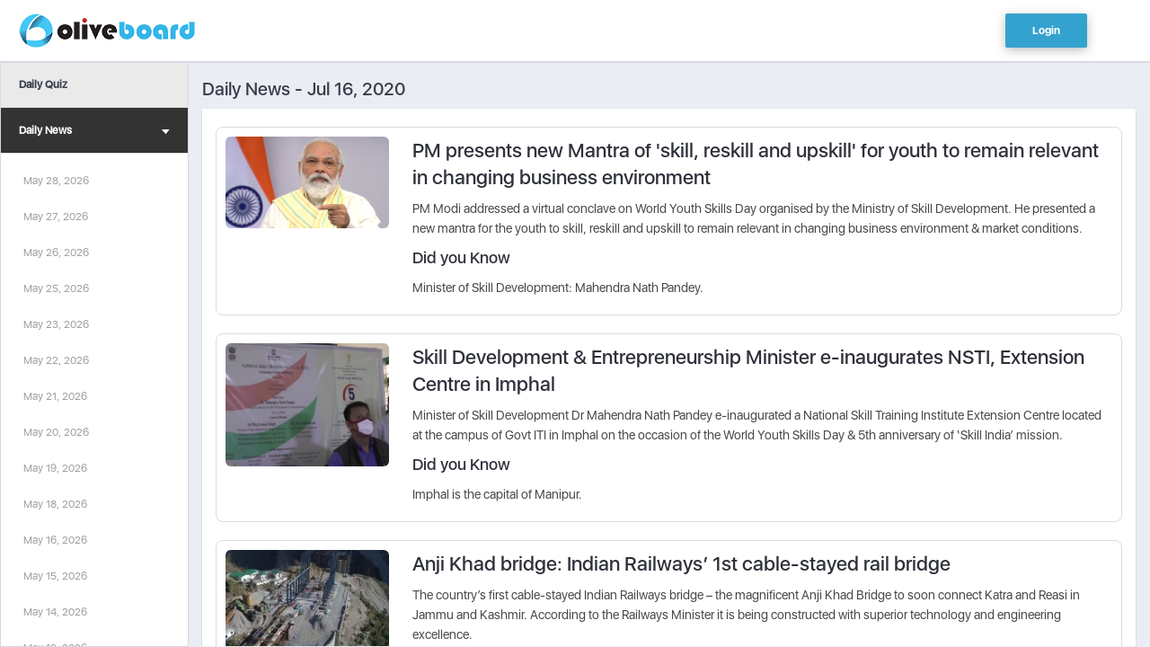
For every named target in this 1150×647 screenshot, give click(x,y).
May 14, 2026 (55, 612)
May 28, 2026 (56, 180)
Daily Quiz (43, 84)
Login (1046, 30)
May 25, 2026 (56, 288)
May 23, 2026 (56, 324)
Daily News (94, 132)
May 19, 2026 (55, 468)
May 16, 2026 (55, 540)
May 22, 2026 (56, 360)
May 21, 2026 (55, 396)
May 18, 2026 (55, 504)
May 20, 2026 (56, 432)
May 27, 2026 (55, 216)
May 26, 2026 (56, 252)
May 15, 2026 (55, 576)
